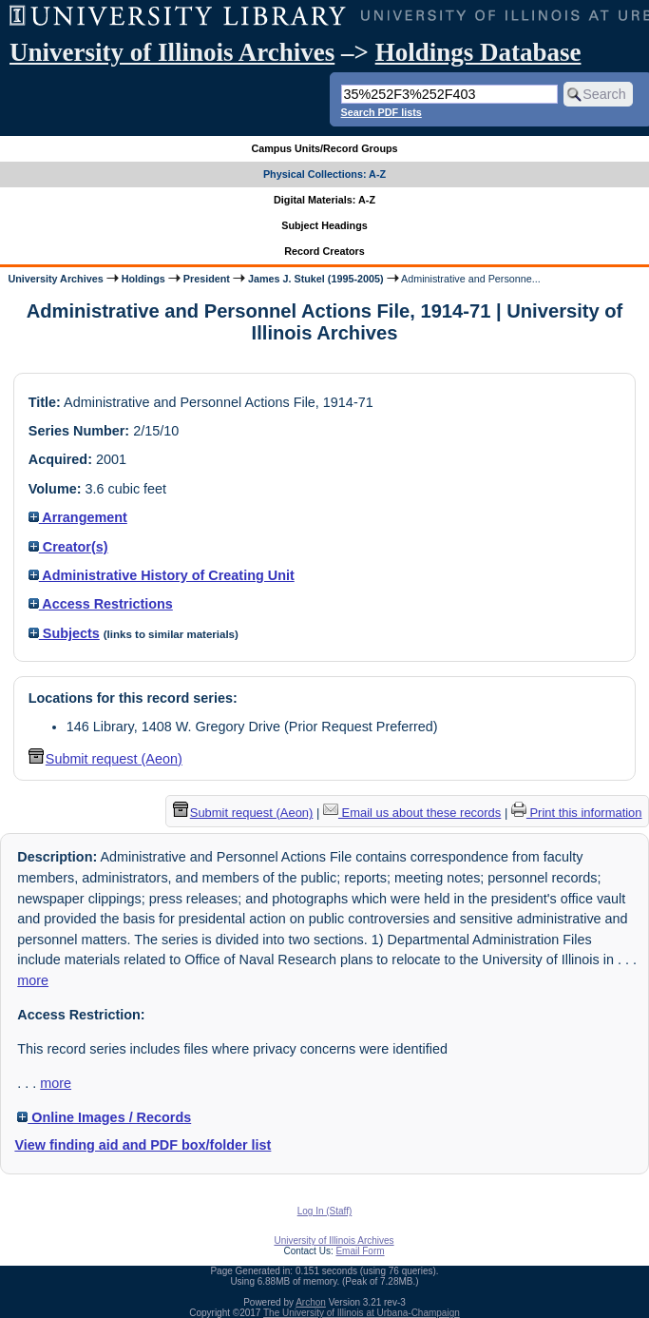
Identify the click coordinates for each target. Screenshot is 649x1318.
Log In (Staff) (325, 1211)
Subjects (64, 633)
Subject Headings (324, 225)
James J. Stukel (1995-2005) (316, 278)
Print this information (576, 812)
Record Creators (324, 251)
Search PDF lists (381, 112)
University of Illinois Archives (172, 52)
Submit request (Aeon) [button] (105, 758)
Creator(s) (68, 546)
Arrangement (78, 517)
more (32, 980)
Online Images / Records (104, 1117)
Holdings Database (478, 52)
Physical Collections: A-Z (324, 174)
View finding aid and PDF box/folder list (142, 1145)
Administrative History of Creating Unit (162, 575)
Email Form (359, 1251)
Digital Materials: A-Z (324, 199)
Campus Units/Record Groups (324, 148)
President (206, 278)
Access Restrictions (101, 603)
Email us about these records (412, 812)
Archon (311, 1302)
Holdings (143, 278)
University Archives (55, 278)
